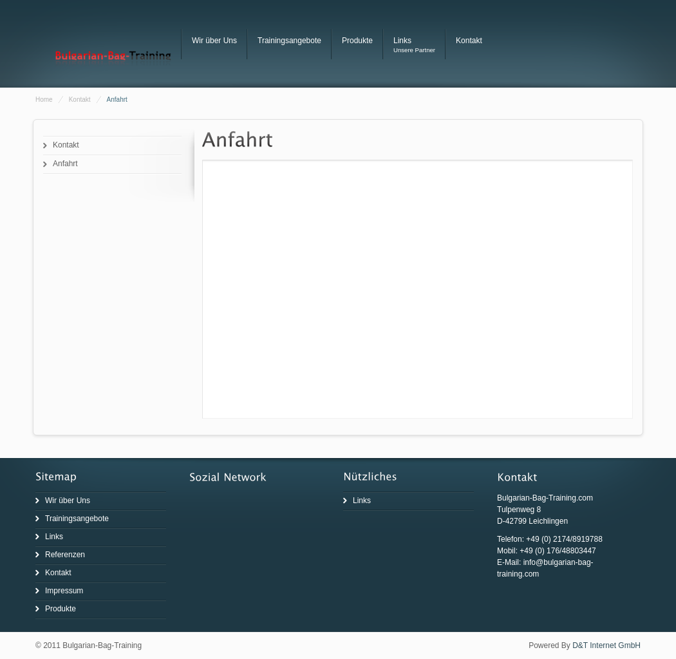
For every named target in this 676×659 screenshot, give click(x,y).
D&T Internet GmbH (606, 645)
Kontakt (469, 40)
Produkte (357, 40)
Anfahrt (65, 163)
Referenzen (65, 554)
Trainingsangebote (289, 40)
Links (402, 40)
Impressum (64, 590)
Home (44, 99)
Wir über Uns (214, 40)
